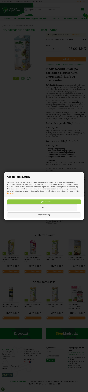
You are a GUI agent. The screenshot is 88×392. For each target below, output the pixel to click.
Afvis (42, 207)
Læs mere (11, 193)
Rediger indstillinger (44, 215)
